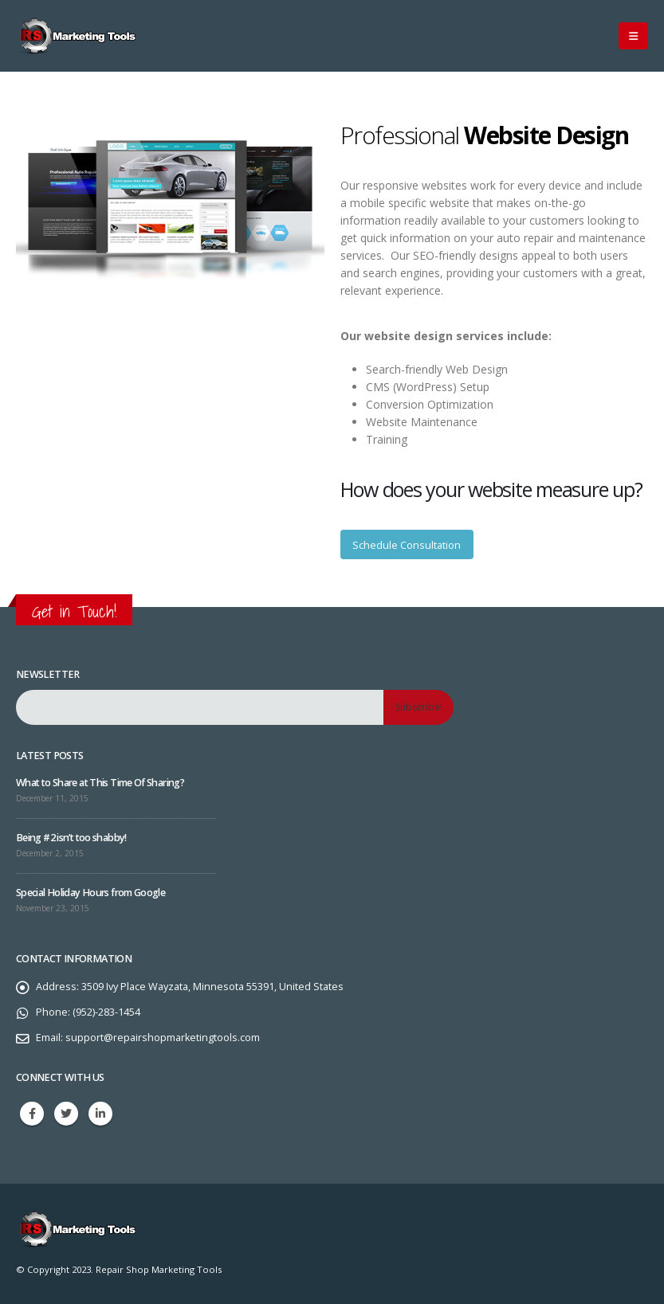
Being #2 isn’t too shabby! (71, 837)
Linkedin (100, 1114)
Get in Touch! (74, 611)
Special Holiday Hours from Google (90, 892)
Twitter (66, 1114)
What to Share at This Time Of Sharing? (100, 782)
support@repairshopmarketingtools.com (162, 1037)
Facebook (32, 1114)
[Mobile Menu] (633, 35)
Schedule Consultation (406, 545)
